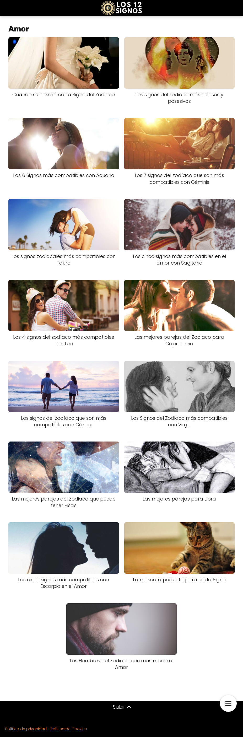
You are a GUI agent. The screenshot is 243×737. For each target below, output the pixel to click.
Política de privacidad (26, 728)
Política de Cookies (69, 728)
